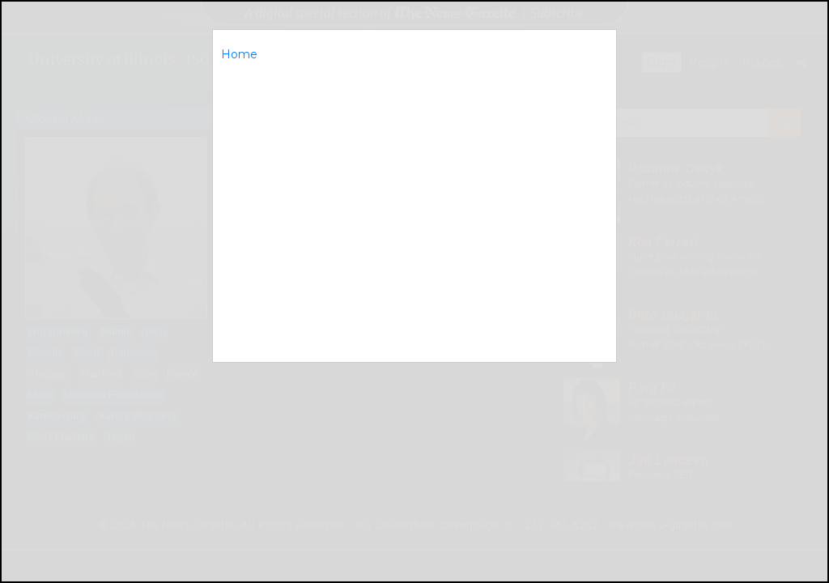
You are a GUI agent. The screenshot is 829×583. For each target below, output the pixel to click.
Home (239, 54)
